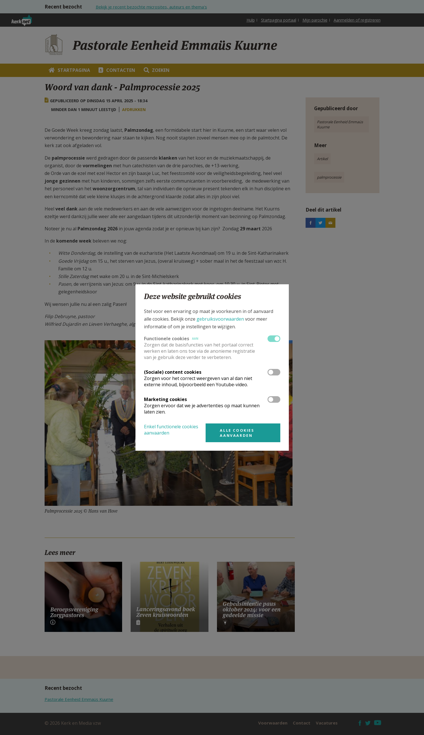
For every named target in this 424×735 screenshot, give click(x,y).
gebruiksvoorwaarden (220, 319)
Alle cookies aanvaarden (237, 433)
